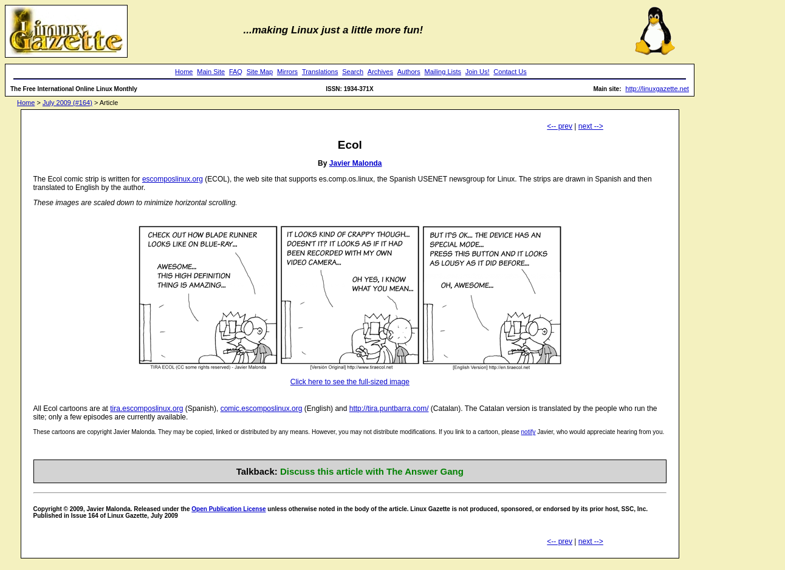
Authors (408, 71)
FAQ (235, 71)
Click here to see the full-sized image (350, 382)
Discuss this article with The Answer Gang (372, 471)
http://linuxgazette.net (657, 88)
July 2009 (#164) (67, 102)
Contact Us (509, 71)
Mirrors (287, 71)
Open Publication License (228, 509)
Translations (320, 71)
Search (352, 71)
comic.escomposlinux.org (262, 408)
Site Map (260, 71)
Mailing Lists (442, 71)
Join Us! (477, 71)
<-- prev (559, 126)
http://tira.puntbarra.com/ (389, 408)
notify (528, 432)
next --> (590, 126)
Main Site (211, 71)
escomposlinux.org (172, 179)
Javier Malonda (355, 163)
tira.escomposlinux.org (146, 408)
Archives (380, 71)
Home (184, 71)
